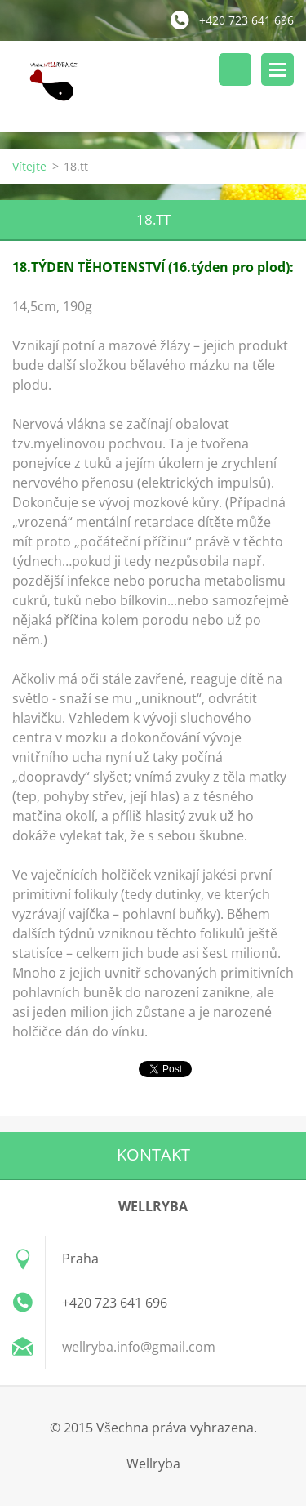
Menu (277, 69)
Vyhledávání (235, 69)
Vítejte (29, 166)
